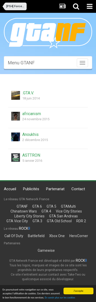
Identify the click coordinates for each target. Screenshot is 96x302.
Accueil (10, 189)
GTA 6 (37, 206)
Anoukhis (30, 134)
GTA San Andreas (63, 216)
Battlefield (36, 236)
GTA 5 (51, 206)
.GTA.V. (28, 92)
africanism (31, 113)
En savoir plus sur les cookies (60, 297)
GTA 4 (46, 211)
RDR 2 (81, 221)
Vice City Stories (69, 211)
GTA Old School (59, 221)
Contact (78, 189)
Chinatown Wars (23, 211)
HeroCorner (78, 236)
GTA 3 (37, 221)
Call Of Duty (13, 236)
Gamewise (46, 250)
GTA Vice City (17, 221)
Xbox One (57, 236)
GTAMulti (68, 206)
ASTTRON (31, 155)
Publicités (31, 189)
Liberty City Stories (29, 216)
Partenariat (55, 189)
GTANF (22, 206)
